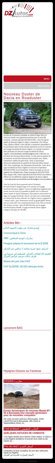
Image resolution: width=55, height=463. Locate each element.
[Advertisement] (27, 47)
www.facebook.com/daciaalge (26, 179)
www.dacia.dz (10, 179)
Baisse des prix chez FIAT (17, 261)
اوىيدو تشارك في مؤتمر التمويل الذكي (21, 228)
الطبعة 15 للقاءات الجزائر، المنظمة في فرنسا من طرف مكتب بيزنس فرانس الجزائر (27, 255)
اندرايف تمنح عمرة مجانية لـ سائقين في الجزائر (26, 248)
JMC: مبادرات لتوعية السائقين (18, 238)
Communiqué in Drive (15, 233)
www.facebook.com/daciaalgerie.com (24, 154)
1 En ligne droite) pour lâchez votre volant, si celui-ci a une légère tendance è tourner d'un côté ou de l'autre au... (27, 439)
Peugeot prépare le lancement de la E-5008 (26, 243)
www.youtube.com (47, 179)
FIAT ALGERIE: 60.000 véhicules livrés (23, 266)
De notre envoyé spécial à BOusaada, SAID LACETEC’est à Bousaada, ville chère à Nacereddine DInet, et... (24, 421)
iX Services (32, 461)
